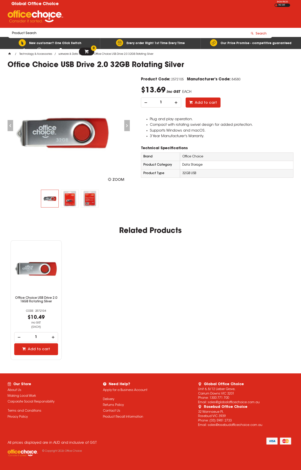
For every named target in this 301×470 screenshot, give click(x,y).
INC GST (282, 5)
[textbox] (124, 17)
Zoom (118, 180)
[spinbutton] (161, 102)
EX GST (276, 5)
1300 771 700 (219, 398)
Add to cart (205, 103)
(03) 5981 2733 (220, 420)
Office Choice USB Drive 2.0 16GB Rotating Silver (36, 300)
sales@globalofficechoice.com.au (234, 402)
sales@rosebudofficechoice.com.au (235, 425)
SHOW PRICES (282, 2)
